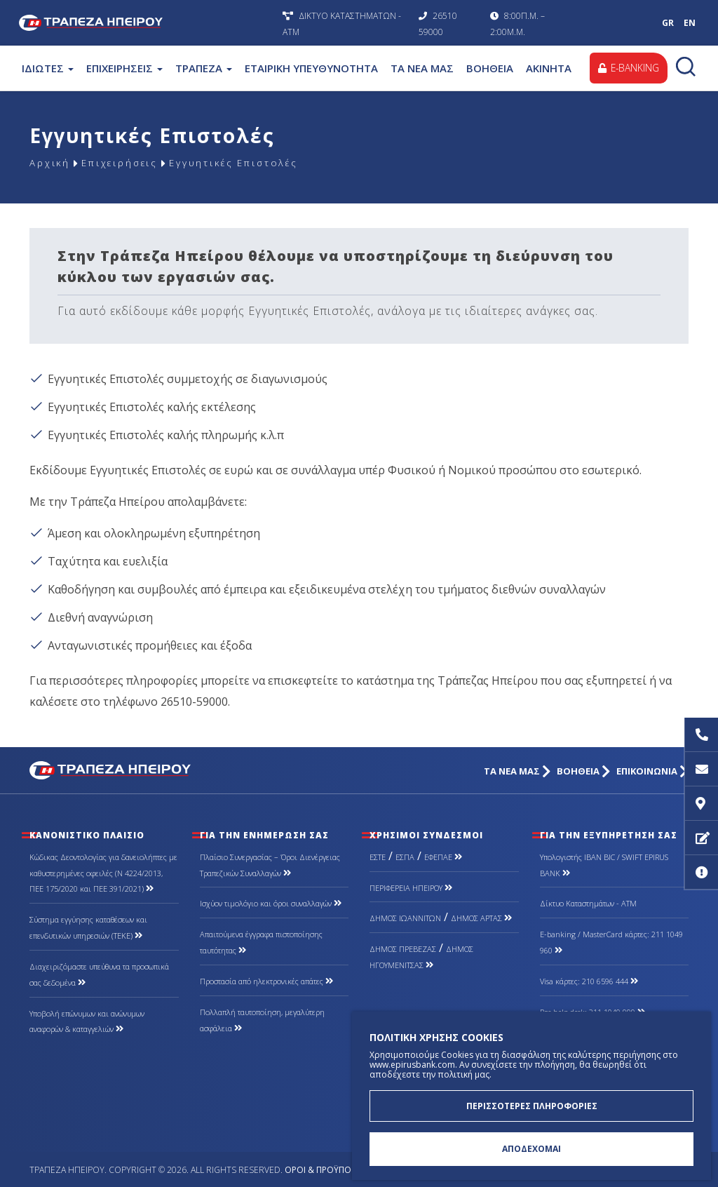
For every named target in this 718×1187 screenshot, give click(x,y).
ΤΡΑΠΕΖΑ (203, 68)
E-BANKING (628, 67)
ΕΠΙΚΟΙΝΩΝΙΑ (652, 771)
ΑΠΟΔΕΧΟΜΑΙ (531, 1149)
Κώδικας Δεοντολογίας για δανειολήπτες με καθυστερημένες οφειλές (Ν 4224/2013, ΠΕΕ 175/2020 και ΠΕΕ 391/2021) (103, 873)
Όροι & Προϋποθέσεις (332, 1170)
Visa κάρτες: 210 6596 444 (589, 981)
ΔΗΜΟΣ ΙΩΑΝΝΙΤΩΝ (405, 918)
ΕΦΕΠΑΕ (443, 857)
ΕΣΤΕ (378, 857)
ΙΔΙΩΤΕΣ (48, 68)
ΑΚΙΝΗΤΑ (548, 68)
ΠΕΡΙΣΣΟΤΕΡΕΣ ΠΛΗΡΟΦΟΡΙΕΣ (531, 1105)
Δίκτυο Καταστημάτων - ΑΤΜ (588, 903)
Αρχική (50, 163)
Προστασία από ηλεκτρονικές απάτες (266, 981)
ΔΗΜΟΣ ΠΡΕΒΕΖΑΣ (403, 949)
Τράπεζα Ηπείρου (147, 23)
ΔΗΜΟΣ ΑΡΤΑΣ (481, 918)
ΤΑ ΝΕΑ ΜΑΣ (422, 68)
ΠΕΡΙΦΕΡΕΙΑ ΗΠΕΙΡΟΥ (411, 888)
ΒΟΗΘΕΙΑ (489, 68)
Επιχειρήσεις (124, 163)
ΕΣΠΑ (404, 857)
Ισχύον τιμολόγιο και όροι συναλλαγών (270, 903)
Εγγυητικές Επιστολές (246, 163)
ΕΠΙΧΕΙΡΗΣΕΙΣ (124, 68)
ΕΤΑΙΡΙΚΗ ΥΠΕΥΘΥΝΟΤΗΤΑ (311, 68)
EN (690, 23)
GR (668, 23)
